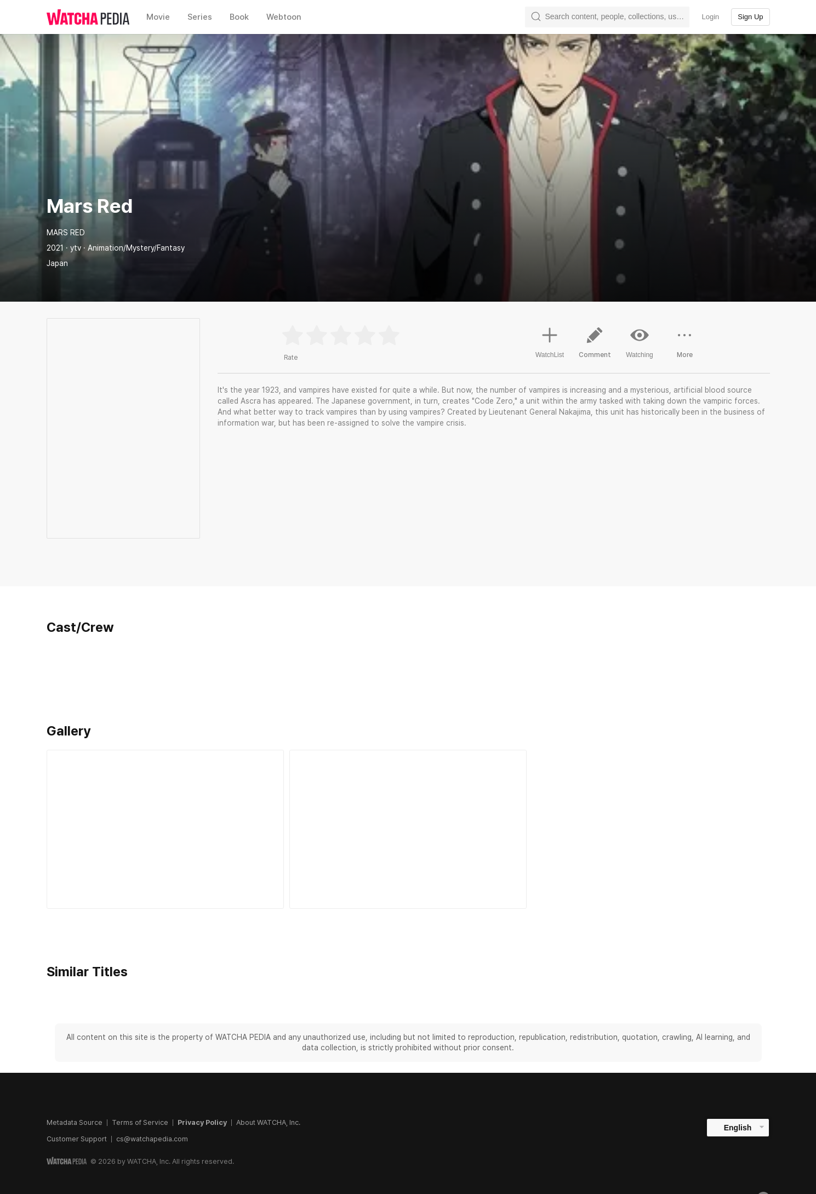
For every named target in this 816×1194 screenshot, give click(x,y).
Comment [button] (595, 346)
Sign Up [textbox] (750, 17)
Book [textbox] (239, 17)
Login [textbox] (710, 17)
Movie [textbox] (158, 17)
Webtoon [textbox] (283, 17)
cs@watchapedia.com (152, 1139)
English (738, 1127)
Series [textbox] (199, 17)
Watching (639, 342)
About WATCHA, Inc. (268, 1122)
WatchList (549, 341)
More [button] (684, 346)
